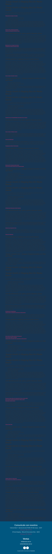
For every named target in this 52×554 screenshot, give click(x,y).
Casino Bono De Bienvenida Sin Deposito (13, 336)
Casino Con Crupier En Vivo (10, 227)
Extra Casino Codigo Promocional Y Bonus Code (15, 399)
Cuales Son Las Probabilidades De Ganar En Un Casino (16, 117)
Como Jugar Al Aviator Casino (11, 75)
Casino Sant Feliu (8, 424)
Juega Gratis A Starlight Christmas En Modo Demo (15, 312)
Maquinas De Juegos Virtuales (11, 15)
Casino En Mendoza (9, 234)
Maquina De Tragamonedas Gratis (12, 165)
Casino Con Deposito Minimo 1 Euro (12, 30)
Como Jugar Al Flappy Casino (11, 131)
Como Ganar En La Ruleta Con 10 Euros (13, 479)
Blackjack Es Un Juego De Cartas (12, 45)
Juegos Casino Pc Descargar (11, 478)
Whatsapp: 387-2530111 (26, 534)
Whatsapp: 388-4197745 (26, 529)
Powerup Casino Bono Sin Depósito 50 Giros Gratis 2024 (16, 398)
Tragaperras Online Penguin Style (12, 46)
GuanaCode (33, 550)
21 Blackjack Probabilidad (10, 311)
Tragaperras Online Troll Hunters (11, 145)
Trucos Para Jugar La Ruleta (11, 337)
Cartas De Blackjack (9, 139)
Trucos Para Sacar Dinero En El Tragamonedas (14, 166)
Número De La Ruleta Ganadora (11, 29)
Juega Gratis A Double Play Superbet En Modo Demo (16, 338)
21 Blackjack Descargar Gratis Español (13, 208)
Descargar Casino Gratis (10, 400)
